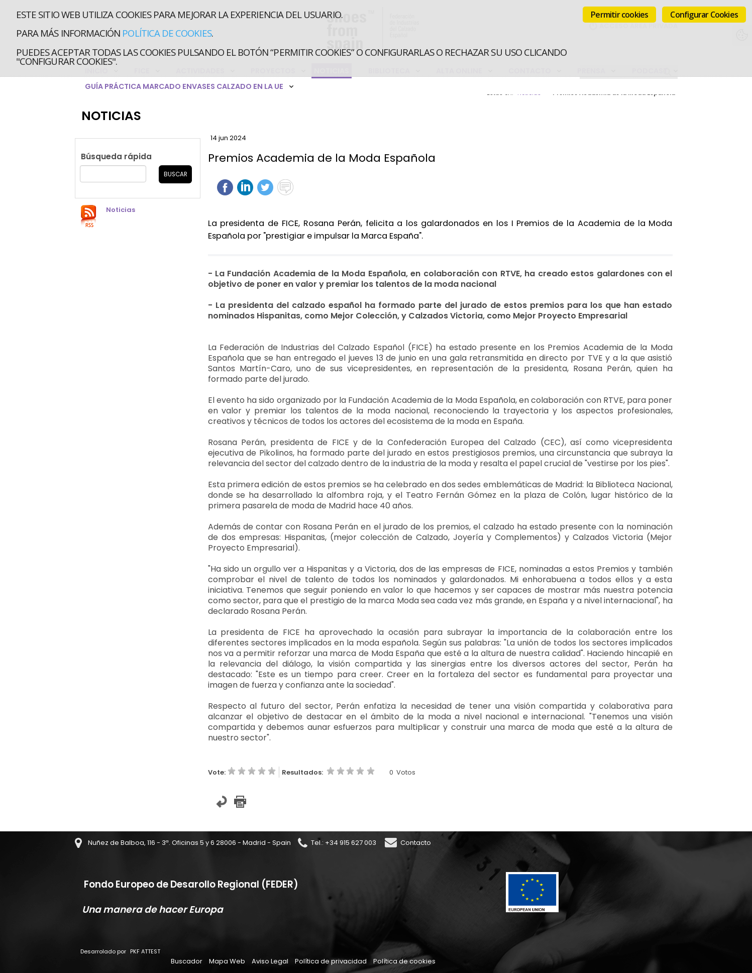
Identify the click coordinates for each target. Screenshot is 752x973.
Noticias (120, 209)
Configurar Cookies (704, 14)
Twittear (265, 187)
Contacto (415, 842)
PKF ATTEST (145, 951)
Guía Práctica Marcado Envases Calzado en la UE (184, 86)
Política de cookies (166, 33)
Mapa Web (227, 961)
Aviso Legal (270, 961)
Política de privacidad (331, 961)
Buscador (186, 961)
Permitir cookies (619, 14)
